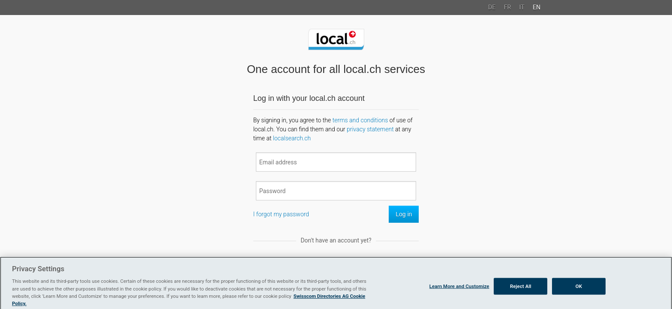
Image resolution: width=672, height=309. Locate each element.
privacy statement (370, 129)
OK (579, 288)
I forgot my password (281, 214)
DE (491, 7)
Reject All (520, 288)
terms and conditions (360, 120)
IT (522, 7)
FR (507, 7)
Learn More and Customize (459, 288)
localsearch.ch (292, 138)
